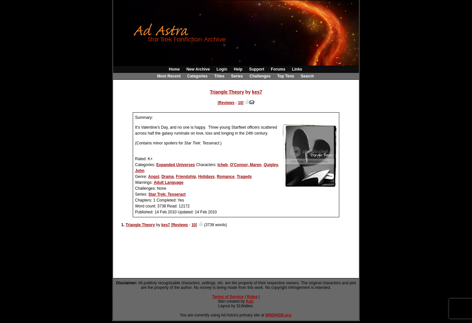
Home (174, 69)
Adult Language (169, 182)
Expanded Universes (175, 164)
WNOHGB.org (278, 315)
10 (240, 102)
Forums (278, 69)
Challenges (259, 76)
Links (297, 69)
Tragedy (244, 176)
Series (237, 76)
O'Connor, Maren (246, 164)
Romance (225, 176)
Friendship (186, 176)
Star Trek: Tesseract (167, 194)
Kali (249, 301)
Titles (219, 76)
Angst (153, 176)
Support (256, 69)
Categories (197, 76)
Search (307, 76)
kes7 (257, 92)
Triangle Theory (227, 92)
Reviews (226, 102)
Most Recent (168, 76)
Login (222, 69)
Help (238, 69)
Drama (168, 176)
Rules (252, 296)
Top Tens (285, 76)
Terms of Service (228, 296)
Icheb (222, 164)
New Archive (198, 69)
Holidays (206, 176)
